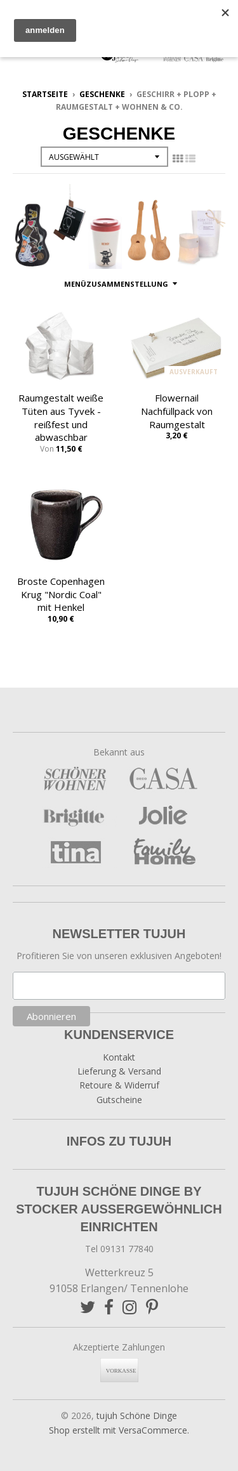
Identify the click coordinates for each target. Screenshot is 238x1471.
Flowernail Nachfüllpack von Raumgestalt (177, 411)
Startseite (45, 94)
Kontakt (119, 1057)
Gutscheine (119, 1100)
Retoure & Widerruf (119, 1085)
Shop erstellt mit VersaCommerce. (119, 1430)
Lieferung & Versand (119, 1071)
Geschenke (102, 94)
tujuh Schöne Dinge (136, 1415)
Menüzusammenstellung (116, 284)
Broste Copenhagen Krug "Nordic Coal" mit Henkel (61, 594)
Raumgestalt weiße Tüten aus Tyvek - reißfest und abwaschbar (60, 417)
